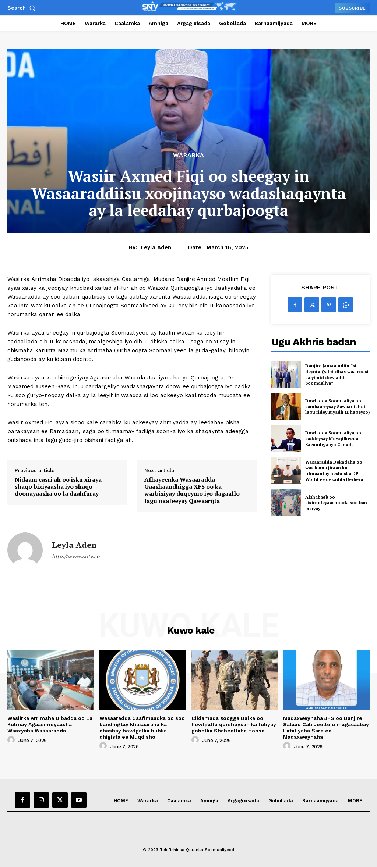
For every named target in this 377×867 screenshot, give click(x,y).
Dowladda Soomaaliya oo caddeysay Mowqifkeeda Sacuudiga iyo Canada (333, 438)
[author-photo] (12, 740)
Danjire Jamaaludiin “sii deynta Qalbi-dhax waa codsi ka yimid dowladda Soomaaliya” (337, 374)
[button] (22, 7)
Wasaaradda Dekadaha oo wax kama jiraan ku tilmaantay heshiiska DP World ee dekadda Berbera (334, 470)
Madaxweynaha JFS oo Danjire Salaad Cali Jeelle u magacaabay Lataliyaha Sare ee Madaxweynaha (326, 727)
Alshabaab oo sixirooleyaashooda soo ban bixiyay (336, 502)
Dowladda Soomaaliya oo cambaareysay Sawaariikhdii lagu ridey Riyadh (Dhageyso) (337, 406)
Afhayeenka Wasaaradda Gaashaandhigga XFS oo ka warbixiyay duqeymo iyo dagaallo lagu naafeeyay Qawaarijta (192, 490)
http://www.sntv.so (75, 556)
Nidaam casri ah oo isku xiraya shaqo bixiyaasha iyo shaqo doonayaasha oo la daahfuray (58, 486)
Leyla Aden (156, 247)
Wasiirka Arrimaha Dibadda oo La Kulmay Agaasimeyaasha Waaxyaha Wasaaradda (49, 724)
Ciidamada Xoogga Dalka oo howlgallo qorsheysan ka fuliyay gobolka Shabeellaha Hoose (233, 724)
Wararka (188, 155)
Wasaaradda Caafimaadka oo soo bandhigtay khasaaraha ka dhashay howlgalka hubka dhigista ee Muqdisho (142, 727)
